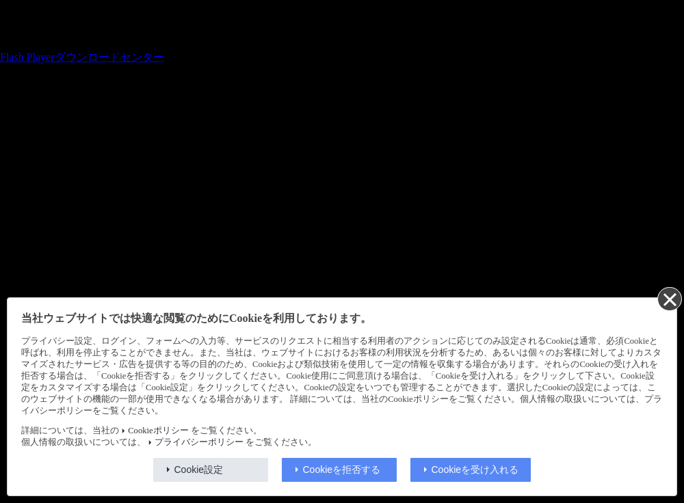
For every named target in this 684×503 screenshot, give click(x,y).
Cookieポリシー (158, 430)
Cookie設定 (199, 469)
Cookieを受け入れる (475, 469)
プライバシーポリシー (199, 442)
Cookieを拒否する (342, 469)
